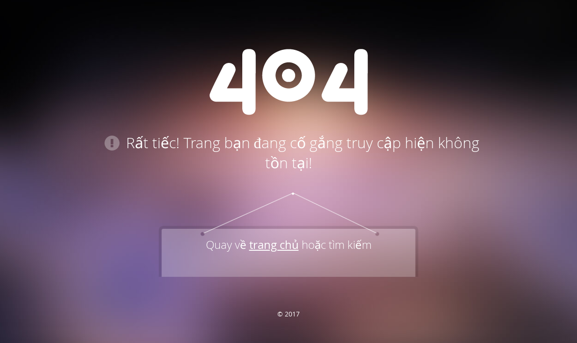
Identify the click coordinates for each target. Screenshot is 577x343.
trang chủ (274, 244)
